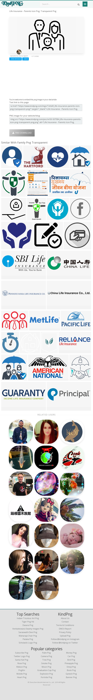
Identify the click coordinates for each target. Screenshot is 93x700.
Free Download (22, 133)
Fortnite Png (46, 677)
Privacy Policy (65, 632)
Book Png (71, 670)
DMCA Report (65, 628)
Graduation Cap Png (46, 670)
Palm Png (46, 652)
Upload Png (65, 635)
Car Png (71, 656)
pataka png (28, 639)
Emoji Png (71, 667)
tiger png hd (28, 621)
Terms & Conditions (65, 625)
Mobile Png (21, 673)
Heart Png (21, 677)
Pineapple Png (71, 663)
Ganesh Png (71, 673)
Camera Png (46, 656)
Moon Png (46, 667)
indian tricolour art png (28, 618)
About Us (65, 618)
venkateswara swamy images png (27, 628)
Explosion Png (46, 673)
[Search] (78, 4)
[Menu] (85, 4)
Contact (65, 621)
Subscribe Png (21, 652)
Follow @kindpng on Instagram (65, 639)
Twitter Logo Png (22, 656)
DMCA (25, 59)
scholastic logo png (28, 642)
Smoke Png (46, 663)
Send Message (15, 59)
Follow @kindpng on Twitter (65, 642)
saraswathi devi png (28, 632)
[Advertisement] (46, 79)
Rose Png (21, 663)
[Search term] (60, 4)
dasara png (28, 625)
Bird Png (71, 659)
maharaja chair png (28, 635)
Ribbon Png (21, 667)
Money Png (71, 652)
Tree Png (46, 659)
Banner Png (71, 677)
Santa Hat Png (21, 659)
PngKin (21, 670)
